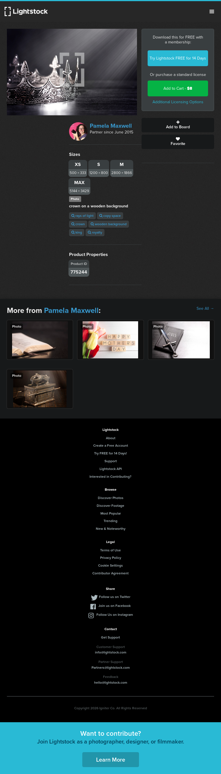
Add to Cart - (177, 88)
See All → (205, 308)
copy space (110, 215)
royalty (95, 232)
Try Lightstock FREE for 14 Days (178, 58)
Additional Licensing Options (178, 102)
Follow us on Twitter (114, 596)
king (76, 232)
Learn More (110, 759)
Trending (110, 520)
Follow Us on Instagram (114, 614)
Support (110, 461)
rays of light (82, 215)
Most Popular (110, 513)
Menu (211, 11)
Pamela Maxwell (111, 125)
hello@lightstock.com (110, 682)
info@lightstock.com (110, 652)
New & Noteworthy (110, 528)
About (110, 438)
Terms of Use (110, 550)
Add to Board (177, 125)
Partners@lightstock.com (111, 667)
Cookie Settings (110, 565)
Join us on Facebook (114, 605)
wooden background (109, 224)
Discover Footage (110, 505)
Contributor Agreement (110, 573)
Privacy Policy (110, 557)
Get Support (110, 637)
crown (78, 224)
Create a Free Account (110, 445)
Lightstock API (111, 468)
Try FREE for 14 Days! (110, 453)
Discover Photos (110, 497)
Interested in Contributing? (110, 476)
